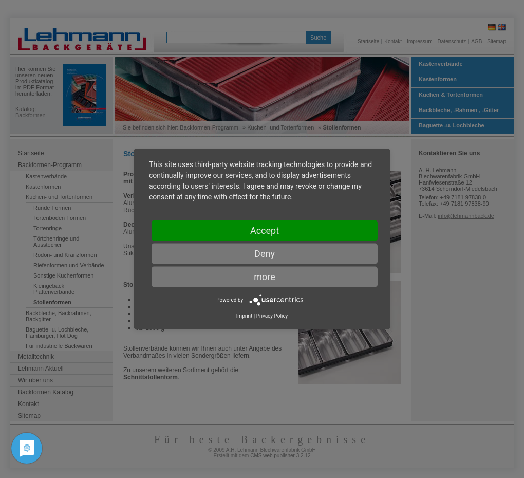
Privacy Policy (272, 316)
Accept (264, 230)
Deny (264, 253)
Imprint (244, 316)
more (264, 276)
